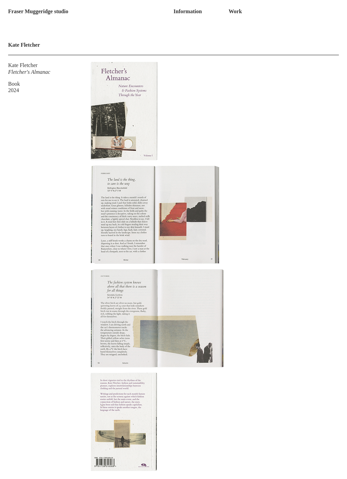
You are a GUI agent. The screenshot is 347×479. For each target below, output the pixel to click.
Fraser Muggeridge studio (38, 11)
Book (14, 84)
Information (188, 11)
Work (235, 11)
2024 (13, 90)
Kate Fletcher (23, 65)
